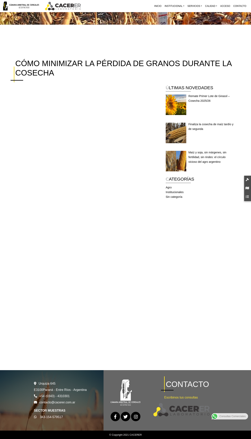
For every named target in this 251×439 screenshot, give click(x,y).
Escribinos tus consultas (181, 397)
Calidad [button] (210, 6)
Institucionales (175, 192)
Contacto (239, 6)
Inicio (158, 6)
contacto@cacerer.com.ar (57, 402)
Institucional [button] (173, 6)
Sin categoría (174, 196)
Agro (169, 187)
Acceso (225, 6)
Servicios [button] (193, 6)
